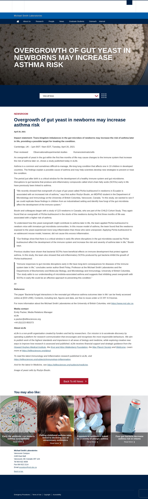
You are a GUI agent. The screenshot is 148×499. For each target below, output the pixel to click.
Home (18, 21)
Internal (102, 21)
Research (40, 21)
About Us (27, 21)
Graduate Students (76, 21)
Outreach (93, 21)
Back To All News (73, 381)
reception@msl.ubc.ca (28, 467)
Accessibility (57, 495)
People (51, 21)
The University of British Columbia (20, 6)
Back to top (19, 471)
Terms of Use (36, 495)
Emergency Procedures (22, 495)
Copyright (47, 495)
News (61, 21)
